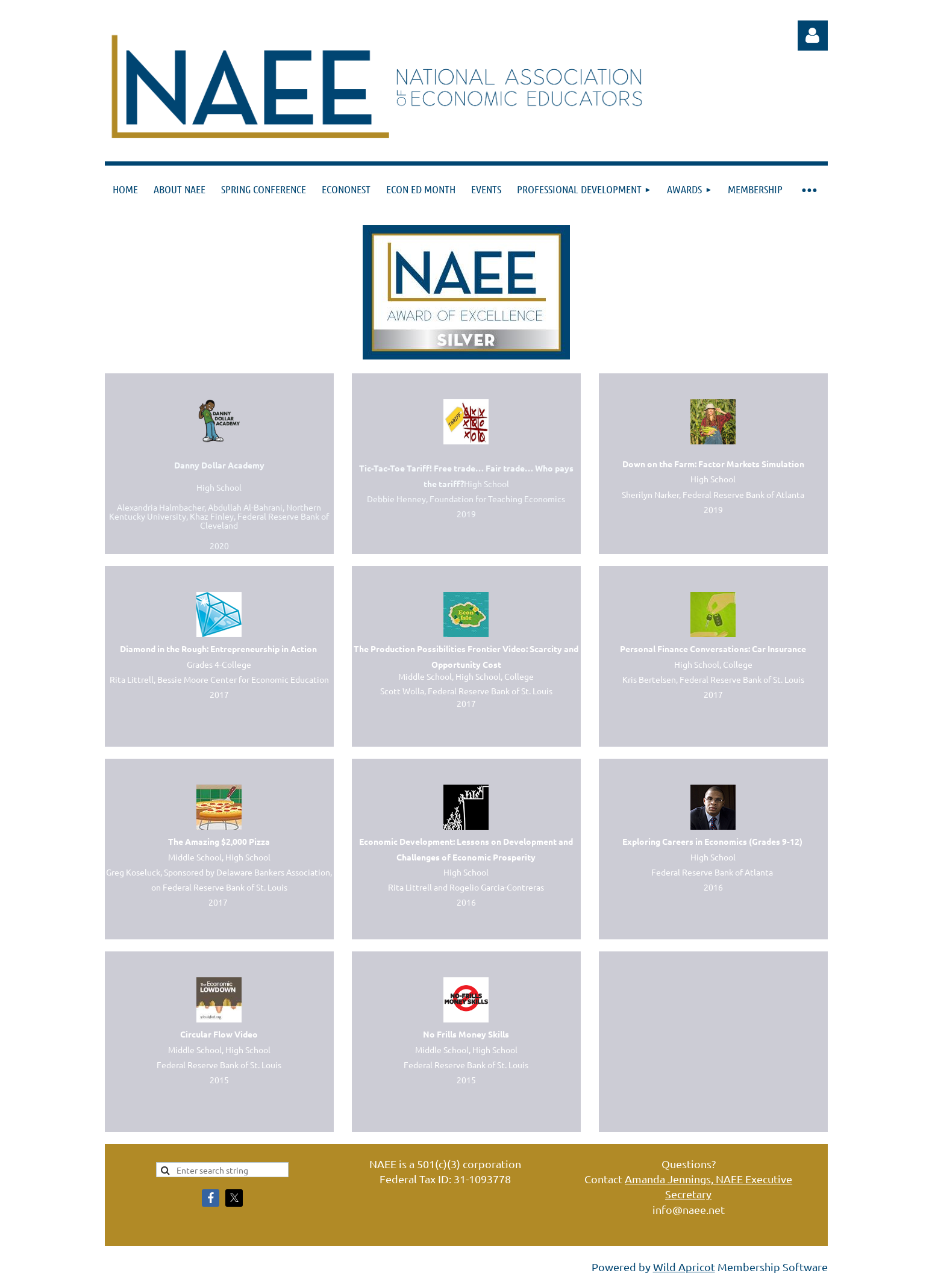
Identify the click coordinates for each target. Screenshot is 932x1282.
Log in (813, 35)
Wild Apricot (684, 1266)
